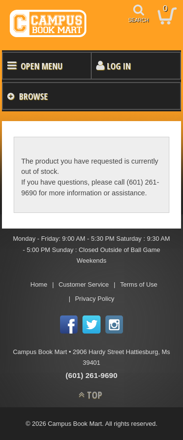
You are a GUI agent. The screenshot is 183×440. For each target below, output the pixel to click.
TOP (94, 394)
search (138, 20)
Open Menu (41, 66)
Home (38, 284)
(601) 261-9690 (91, 375)
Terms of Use (138, 284)
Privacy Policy (95, 298)
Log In (119, 66)
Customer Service (84, 284)
